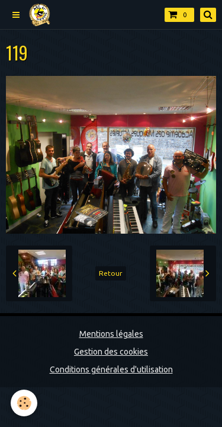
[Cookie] (24, 403)
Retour (111, 273)
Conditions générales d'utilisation (111, 369)
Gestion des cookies (111, 351)
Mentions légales (111, 334)
